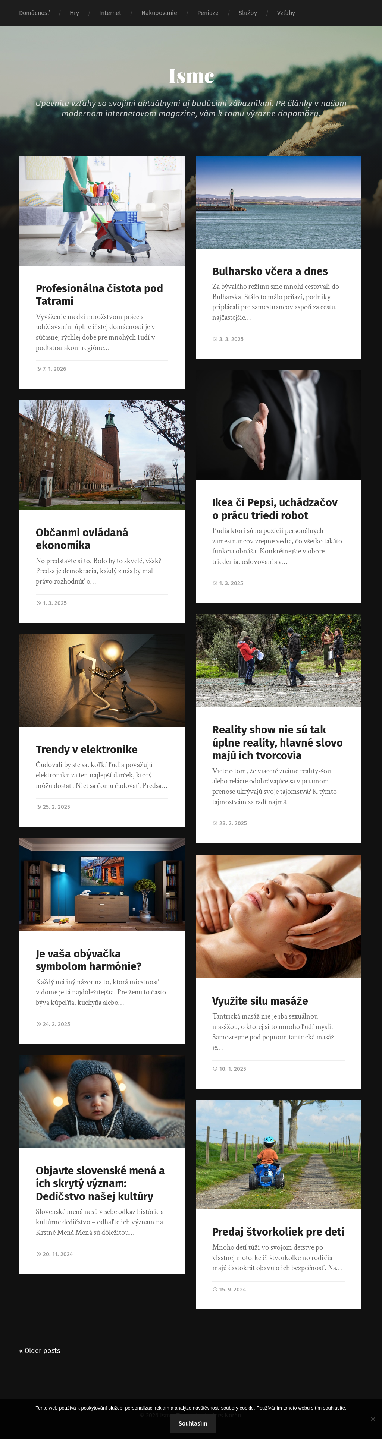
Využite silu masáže (260, 1001)
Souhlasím (193, 1423)
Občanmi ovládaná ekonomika (82, 539)
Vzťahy (286, 12)
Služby (248, 12)
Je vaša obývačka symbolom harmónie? (88, 960)
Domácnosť (34, 12)
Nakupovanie (159, 12)
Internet (110, 12)
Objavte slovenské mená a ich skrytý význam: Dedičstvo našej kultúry (100, 1183)
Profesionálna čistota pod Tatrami (99, 295)
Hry (74, 12)
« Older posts (39, 1351)
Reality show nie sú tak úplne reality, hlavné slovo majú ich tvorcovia (277, 742)
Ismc (191, 74)
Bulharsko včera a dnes (270, 271)
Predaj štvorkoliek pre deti (278, 1231)
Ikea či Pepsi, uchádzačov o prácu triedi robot (275, 509)
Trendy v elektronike (87, 749)
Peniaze (208, 12)
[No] (372, 1419)
